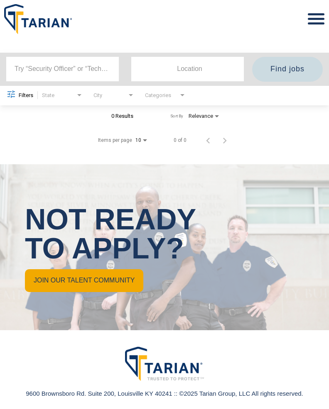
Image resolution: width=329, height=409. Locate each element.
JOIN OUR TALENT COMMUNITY (84, 280)
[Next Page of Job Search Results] (224, 140)
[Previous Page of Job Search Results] (208, 140)
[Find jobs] (287, 69)
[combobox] (62, 68)
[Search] (287, 69)
